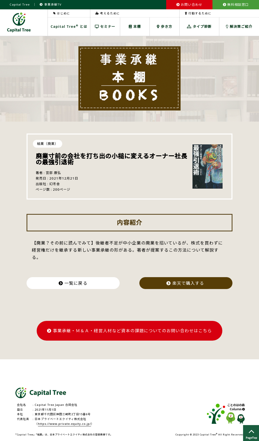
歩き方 (164, 26)
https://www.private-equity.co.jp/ (64, 424)
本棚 (135, 26)
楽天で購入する (185, 283)
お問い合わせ (189, 4)
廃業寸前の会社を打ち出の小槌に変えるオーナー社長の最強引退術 (111, 159)
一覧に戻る (73, 283)
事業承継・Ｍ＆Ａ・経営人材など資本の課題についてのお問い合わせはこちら (129, 331)
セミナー (105, 26)
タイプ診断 (199, 26)
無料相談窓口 (236, 4)
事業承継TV (50, 4)
